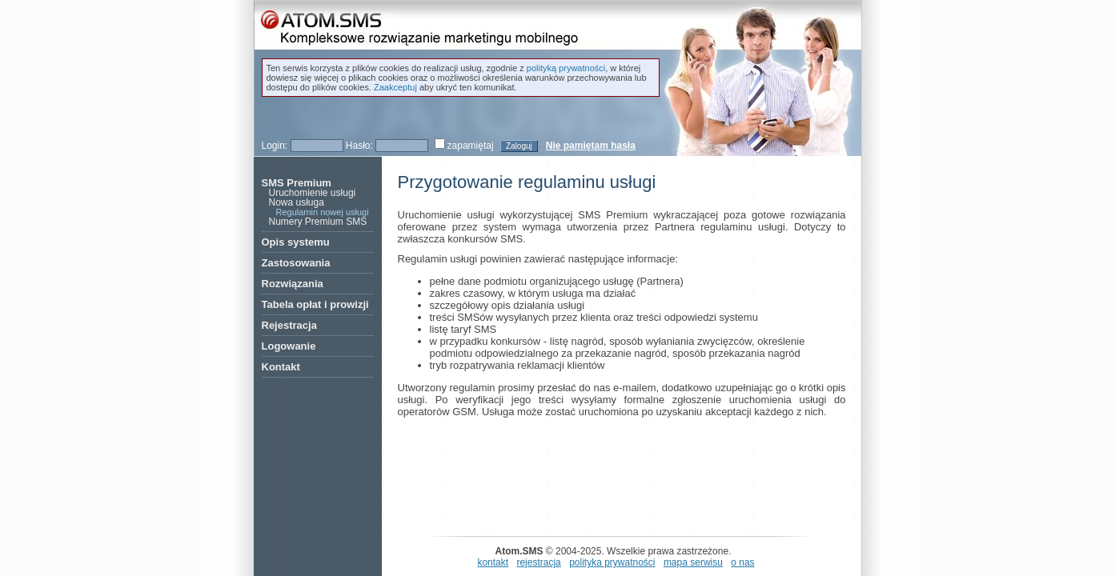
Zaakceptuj (395, 87)
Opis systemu (296, 242)
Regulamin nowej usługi (322, 212)
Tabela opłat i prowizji (315, 304)
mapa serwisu (693, 562)
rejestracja (538, 562)
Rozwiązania (292, 284)
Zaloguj (519, 146)
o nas (742, 562)
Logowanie (289, 346)
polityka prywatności (612, 562)
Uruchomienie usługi (312, 192)
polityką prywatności (566, 68)
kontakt (492, 562)
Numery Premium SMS (318, 221)
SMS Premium (296, 183)
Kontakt (281, 367)
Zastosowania (296, 263)
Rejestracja (289, 325)
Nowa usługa (296, 202)
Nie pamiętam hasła (591, 145)
